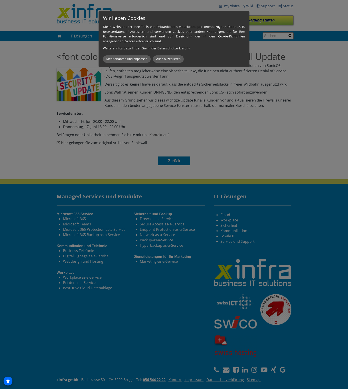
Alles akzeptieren (168, 59)
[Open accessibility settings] (8, 381)
